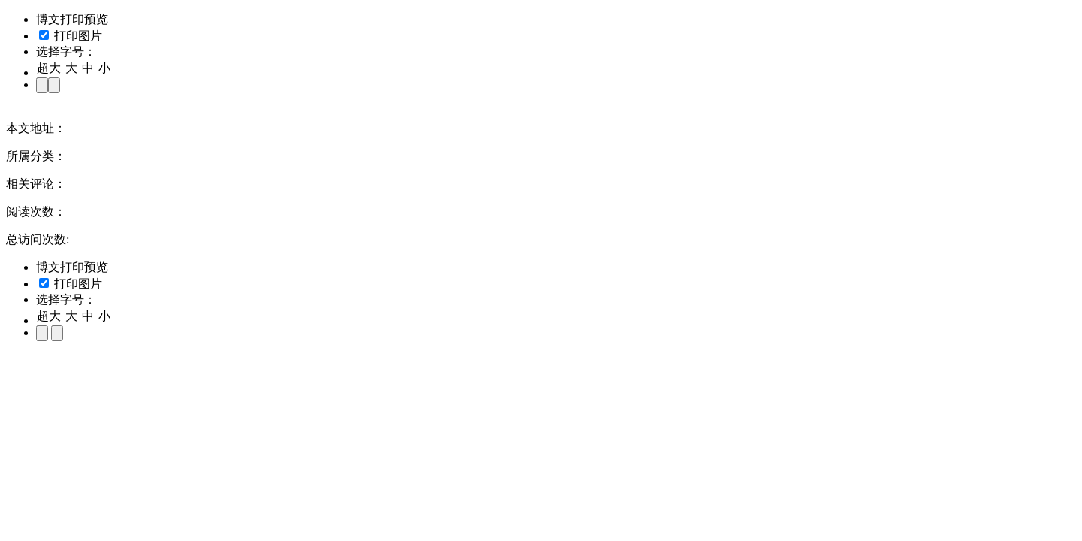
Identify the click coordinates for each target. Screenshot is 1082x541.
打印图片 (70, 35)
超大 (49, 68)
